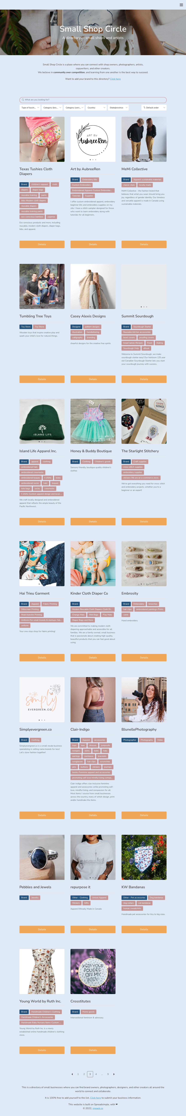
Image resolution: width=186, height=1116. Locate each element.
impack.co (98, 1108)
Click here (115, 79)
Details (42, 244)
